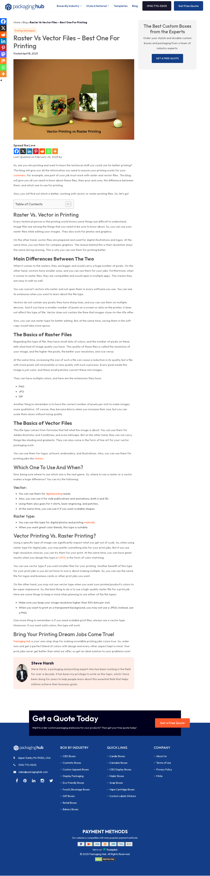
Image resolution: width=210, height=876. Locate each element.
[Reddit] (42, 151)
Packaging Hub (22, 641)
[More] (55, 151)
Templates (120, 6)
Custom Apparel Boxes (76, 769)
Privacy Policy (164, 769)
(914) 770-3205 (157, 6)
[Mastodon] (3, 54)
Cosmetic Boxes (72, 763)
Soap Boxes (116, 783)
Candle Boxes (117, 756)
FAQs (159, 776)
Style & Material (96, 6)
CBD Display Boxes (120, 769)
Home (16, 22)
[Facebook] (17, 151)
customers (19, 175)
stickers (39, 458)
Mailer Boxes (116, 776)
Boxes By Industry (68, 6)
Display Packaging (73, 776)
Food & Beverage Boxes (76, 789)
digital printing (54, 494)
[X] (23, 151)
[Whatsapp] (49, 151)
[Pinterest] (36, 151)
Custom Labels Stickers (122, 796)
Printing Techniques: (25, 31)
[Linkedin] (29, 151)
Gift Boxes (69, 796)
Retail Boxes (70, 803)
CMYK (62, 558)
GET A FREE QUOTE (167, 58)
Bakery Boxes (70, 809)
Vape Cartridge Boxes (122, 789)
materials (89, 522)
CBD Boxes (69, 756)
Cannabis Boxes (118, 763)
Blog (135, 6)
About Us (161, 756)
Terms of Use (163, 763)
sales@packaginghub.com (30, 772)
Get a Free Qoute (172, 723)
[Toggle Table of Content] (66, 204)
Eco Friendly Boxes (73, 783)
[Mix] (3, 61)
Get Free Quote (188, 6)
